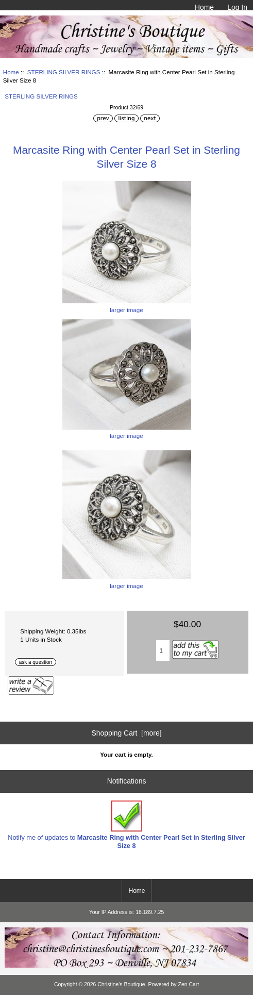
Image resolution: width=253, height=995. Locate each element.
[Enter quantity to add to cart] (163, 650)
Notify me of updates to (126, 825)
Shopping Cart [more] (126, 733)
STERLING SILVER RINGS (63, 72)
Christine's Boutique (121, 984)
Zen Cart (188, 984)
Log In (237, 7)
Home (204, 7)
